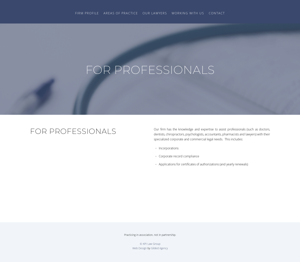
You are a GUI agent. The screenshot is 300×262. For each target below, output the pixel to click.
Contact (217, 13)
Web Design (139, 248)
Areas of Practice (121, 13)
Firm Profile (87, 13)
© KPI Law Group (150, 244)
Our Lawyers (155, 13)
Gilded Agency (159, 248)
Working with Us (188, 13)
